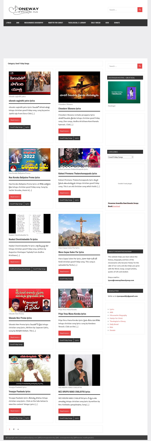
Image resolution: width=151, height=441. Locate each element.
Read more (15, 120)
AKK (17, 23)
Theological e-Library (77, 23)
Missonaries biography (33, 23)
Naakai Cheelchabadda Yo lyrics (24, 239)
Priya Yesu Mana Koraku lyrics (73, 314)
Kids (107, 23)
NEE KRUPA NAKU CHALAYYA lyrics (75, 392)
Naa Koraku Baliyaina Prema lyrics (25, 177)
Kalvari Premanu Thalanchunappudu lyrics (79, 173)
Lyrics (8, 23)
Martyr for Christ (55, 23)
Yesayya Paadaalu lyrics (20, 392)
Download (116, 206)
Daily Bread (95, 23)
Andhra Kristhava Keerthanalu (21, 269)
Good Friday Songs (17, 127)
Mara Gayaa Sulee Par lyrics (71, 252)
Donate (117, 23)
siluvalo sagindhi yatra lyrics (23, 100)
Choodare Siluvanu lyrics (70, 108)
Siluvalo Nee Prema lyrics (21, 318)
